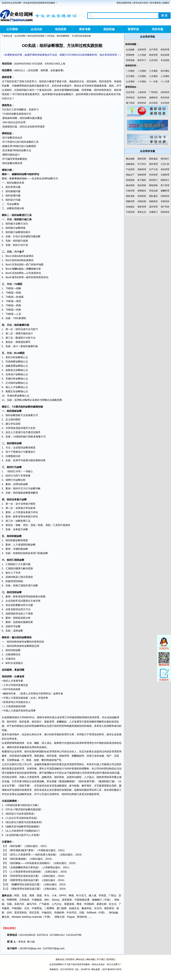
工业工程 (165, 164)
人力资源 (142, 55)
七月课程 (153, 76)
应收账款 (130, 206)
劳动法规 (153, 190)
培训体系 (142, 196)
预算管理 (142, 206)
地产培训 (165, 206)
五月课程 (130, 76)
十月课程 (142, 81)
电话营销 (142, 185)
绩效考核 (130, 196)
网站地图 (90, 959)
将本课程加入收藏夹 (159, 3)
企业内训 (36, 29)
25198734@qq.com (30, 948)
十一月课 (153, 81)
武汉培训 (153, 103)
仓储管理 (165, 174)
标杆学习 (142, 60)
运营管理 (142, 49)
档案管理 (130, 201)
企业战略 (130, 49)
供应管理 (165, 169)
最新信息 (60, 959)
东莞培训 (142, 103)
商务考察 (84, 29)
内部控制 (142, 201)
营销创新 (130, 180)
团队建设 (153, 196)
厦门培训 (130, 103)
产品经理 (130, 169)
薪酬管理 (165, 190)
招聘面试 (142, 190)
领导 (14, 277)
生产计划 (153, 169)
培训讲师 (60, 29)
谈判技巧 (153, 180)
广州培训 (153, 92)
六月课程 (142, 76)
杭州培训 (142, 97)
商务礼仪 (142, 212)
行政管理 (130, 190)
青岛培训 (165, 97)
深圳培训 (165, 92)
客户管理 (165, 185)
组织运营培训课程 (36, 36)
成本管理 (153, 206)
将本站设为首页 (140, 3)
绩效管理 (49, 721)
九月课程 (130, 81)
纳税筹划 (153, 201)
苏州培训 (130, 97)
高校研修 (109, 29)
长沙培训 (165, 103)
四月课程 (165, 71)
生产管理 (153, 49)
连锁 (36, 760)
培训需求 (70, 959)
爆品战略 (130, 158)
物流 (39, 899)
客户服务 (142, 180)
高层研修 (130, 60)
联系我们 (111, 959)
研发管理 (165, 49)
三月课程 (153, 71)
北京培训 (130, 92)
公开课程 (12, 29)
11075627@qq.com (53, 948)
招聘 (8, 479)
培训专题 (157, 29)
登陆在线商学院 (123, 3)
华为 (46, 895)
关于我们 (101, 959)
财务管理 (153, 55)
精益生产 (130, 174)
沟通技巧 (153, 212)
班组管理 (165, 212)
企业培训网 (19, 36)
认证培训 (153, 60)
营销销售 (130, 55)
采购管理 (142, 169)
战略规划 (130, 164)
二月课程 (142, 71)
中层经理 (130, 212)
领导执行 (165, 158)
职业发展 (165, 55)
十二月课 (165, 81)
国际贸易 (142, 158)
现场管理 (142, 174)
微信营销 (130, 185)
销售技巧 (165, 180)
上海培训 (142, 92)
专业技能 (165, 60)
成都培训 (153, 97)
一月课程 (130, 71)
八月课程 (165, 76)
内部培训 (165, 196)
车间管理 (153, 174)
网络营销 (153, 185)
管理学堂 (133, 29)
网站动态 (80, 959)
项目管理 (153, 164)
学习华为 (142, 164)
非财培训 (165, 201)
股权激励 (39, 755)
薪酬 (59, 721)
